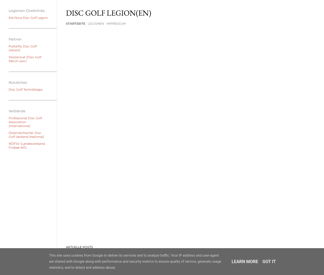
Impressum (116, 24)
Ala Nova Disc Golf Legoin (28, 18)
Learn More (245, 261)
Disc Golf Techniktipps (25, 90)
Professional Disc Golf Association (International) (25, 122)
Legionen (96, 24)
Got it (269, 261)
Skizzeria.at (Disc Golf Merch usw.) (25, 59)
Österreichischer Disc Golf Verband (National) (26, 135)
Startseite (75, 24)
